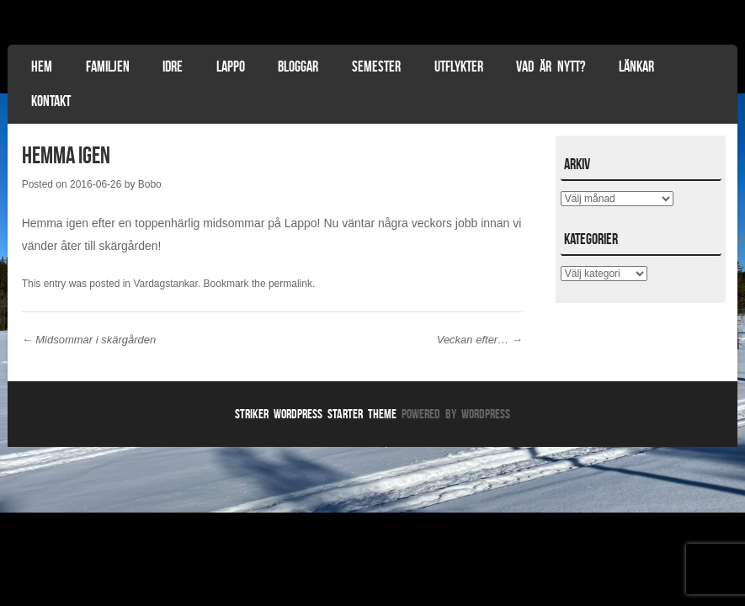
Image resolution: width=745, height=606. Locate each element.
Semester (376, 66)
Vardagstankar (165, 284)
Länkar (636, 66)
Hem (41, 66)
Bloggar (298, 66)
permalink (290, 284)
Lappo (230, 66)
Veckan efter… (480, 339)
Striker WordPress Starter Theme (315, 414)
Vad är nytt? (550, 66)
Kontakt (51, 101)
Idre (172, 66)
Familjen (108, 66)
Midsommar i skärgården (89, 339)
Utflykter (458, 66)
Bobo (150, 184)
